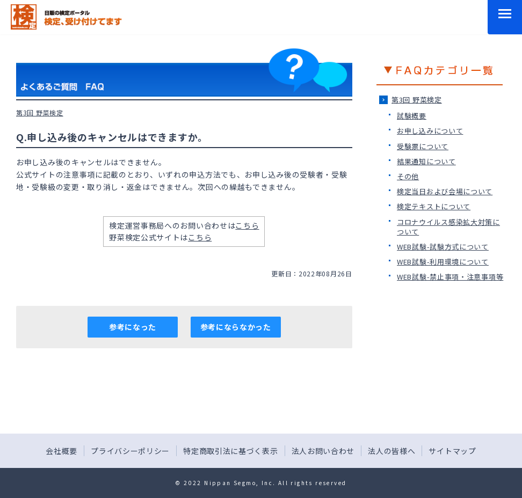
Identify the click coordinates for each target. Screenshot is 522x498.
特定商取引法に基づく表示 (230, 450)
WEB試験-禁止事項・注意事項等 (450, 277)
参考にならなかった (235, 326)
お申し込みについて (430, 131)
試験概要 (411, 116)
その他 (408, 176)
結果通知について (426, 161)
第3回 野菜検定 (417, 99)
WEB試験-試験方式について (443, 246)
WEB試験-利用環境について (443, 262)
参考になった (132, 326)
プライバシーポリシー (130, 450)
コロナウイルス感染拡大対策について (448, 227)
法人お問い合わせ (323, 450)
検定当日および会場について (444, 191)
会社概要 (61, 450)
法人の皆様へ (391, 450)
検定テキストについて (433, 206)
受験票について (422, 146)
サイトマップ (452, 450)
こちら (247, 225)
